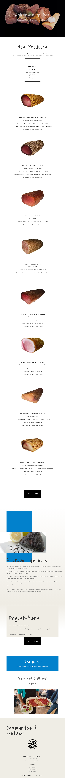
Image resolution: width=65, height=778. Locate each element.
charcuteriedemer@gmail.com (32, 761)
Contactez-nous (32, 493)
